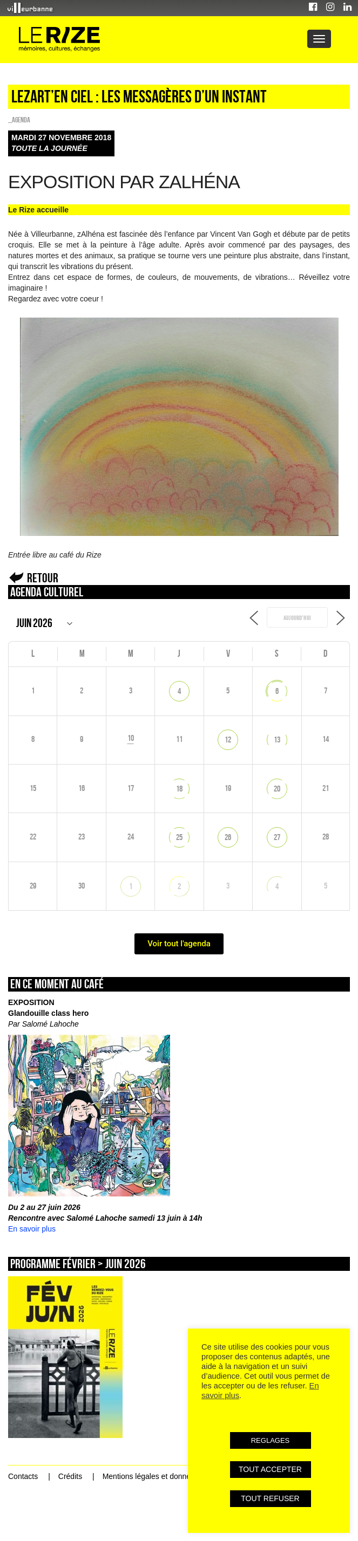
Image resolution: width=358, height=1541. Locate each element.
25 (179, 837)
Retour (42, 577)
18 (179, 788)
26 (228, 837)
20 (277, 788)
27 (277, 837)
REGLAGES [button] (270, 1440)
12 (228, 739)
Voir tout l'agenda (179, 943)
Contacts (23, 1476)
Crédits (70, 1476)
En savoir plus (32, 1228)
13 (277, 739)
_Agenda (19, 119)
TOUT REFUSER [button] (270, 1498)
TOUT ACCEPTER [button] (270, 1469)
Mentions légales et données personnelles (173, 1476)
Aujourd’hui (297, 618)
